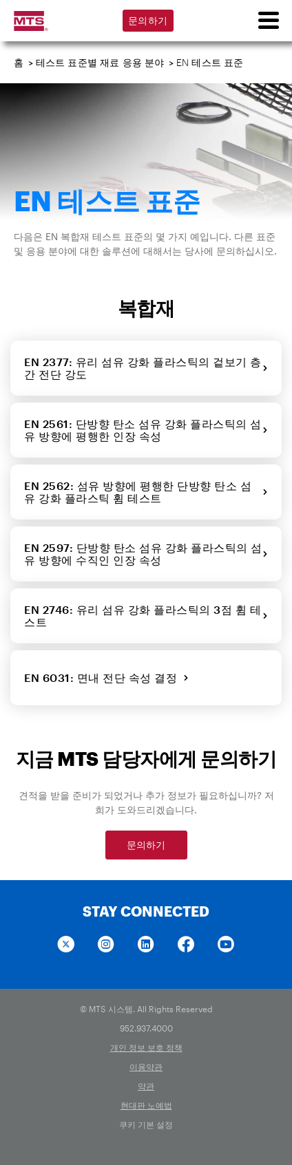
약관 (146, 1086)
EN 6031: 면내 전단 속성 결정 (106, 677)
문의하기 (147, 20)
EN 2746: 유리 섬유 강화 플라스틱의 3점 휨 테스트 (146, 615)
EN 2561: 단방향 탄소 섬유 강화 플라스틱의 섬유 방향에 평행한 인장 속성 (146, 429)
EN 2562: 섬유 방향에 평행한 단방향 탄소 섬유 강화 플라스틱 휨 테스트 (146, 491)
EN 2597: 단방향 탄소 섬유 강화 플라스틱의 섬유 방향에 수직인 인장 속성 (146, 553)
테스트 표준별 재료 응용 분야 (100, 62)
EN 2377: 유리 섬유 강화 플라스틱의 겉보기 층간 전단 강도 (146, 368)
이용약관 (146, 1066)
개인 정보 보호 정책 (146, 1047)
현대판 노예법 (146, 1105)
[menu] (268, 20)
